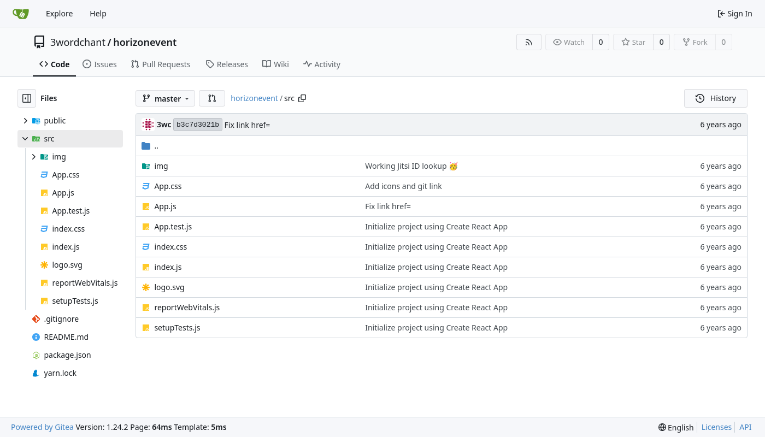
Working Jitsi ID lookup (407, 166)
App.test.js (173, 226)
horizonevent (144, 42)
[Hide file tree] (26, 98)
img (161, 166)
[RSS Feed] (529, 42)
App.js (165, 206)
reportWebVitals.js (187, 307)
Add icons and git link (403, 186)
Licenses (717, 427)
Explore (59, 13)
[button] (212, 98)
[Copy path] (302, 98)
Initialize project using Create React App (436, 226)
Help (98, 13)
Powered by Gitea (42, 427)
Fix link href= (247, 125)
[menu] (676, 427)
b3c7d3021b (197, 125)
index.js (167, 267)
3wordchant (77, 42)
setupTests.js (177, 327)
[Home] (20, 13)
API (745, 427)
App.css (167, 186)
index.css (170, 246)
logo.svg (169, 287)
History (716, 98)
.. (150, 145)
